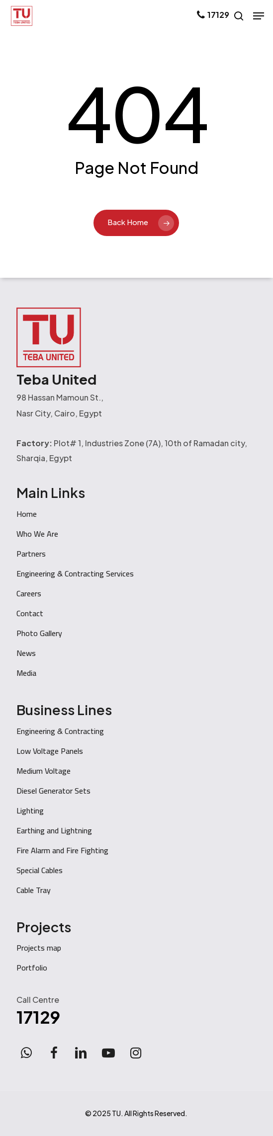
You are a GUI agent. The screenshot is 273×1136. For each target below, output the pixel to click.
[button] (258, 16)
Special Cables (39, 870)
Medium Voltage (43, 771)
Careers (28, 593)
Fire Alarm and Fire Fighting (62, 850)
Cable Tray (33, 890)
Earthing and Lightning (54, 830)
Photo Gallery (39, 633)
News (26, 653)
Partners (31, 554)
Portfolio (31, 968)
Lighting (30, 810)
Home (26, 514)
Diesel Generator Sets (53, 791)
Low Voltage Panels (49, 751)
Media (26, 673)
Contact (29, 613)
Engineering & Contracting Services (75, 573)
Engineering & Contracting (60, 731)
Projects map (38, 948)
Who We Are (37, 534)
